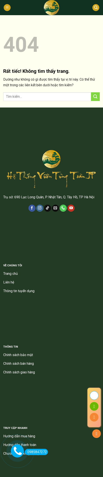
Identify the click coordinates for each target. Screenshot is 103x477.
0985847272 (36, 452)
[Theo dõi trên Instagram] (39, 208)
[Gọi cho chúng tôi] (63, 208)
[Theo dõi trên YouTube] (71, 208)
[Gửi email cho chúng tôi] (55, 208)
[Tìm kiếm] (95, 7)
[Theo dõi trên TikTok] (47, 208)
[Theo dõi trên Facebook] (32, 208)
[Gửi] (95, 96)
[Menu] (7, 7)
